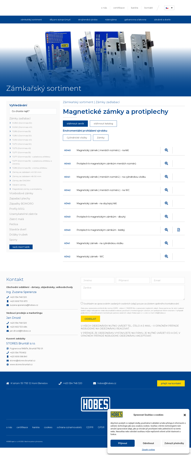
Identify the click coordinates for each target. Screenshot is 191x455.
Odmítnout (148, 443)
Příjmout (122, 443)
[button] (184, 415)
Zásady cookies (148, 450)
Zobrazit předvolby (174, 443)
